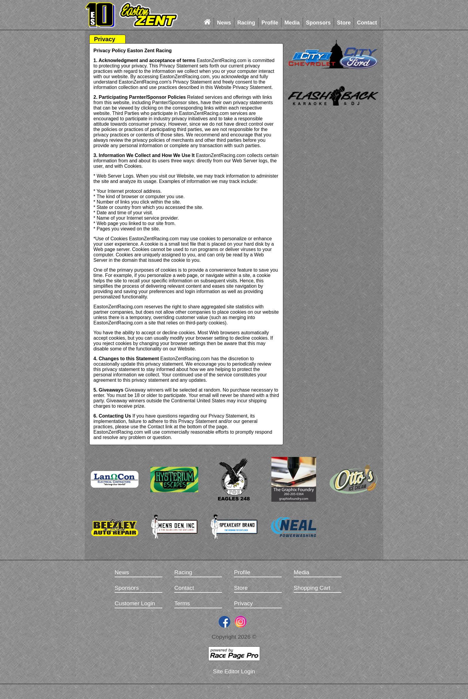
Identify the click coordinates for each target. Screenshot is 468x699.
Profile (269, 23)
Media (292, 23)
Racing (246, 23)
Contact (367, 23)
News (224, 23)
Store (344, 23)
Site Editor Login (234, 671)
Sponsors (318, 23)
